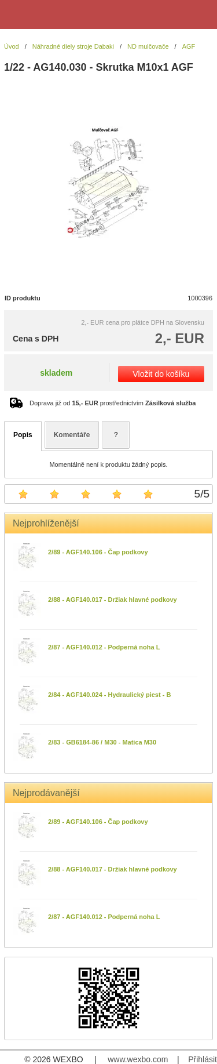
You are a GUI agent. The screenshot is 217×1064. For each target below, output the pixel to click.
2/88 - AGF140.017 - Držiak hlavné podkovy (112, 599)
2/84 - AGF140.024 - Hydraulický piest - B (109, 694)
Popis (22, 435)
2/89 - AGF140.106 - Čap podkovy (98, 552)
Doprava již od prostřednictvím (113, 403)
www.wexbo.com (138, 1059)
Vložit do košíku (161, 374)
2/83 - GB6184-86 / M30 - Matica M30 (102, 742)
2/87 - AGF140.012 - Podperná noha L (104, 647)
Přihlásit (202, 1059)
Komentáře (72, 435)
